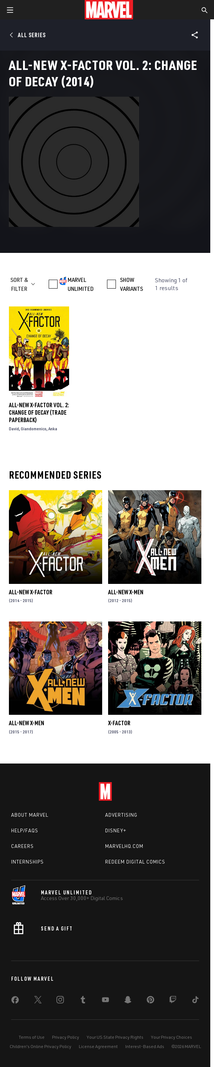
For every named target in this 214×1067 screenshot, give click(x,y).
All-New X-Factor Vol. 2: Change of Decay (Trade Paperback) (39, 412)
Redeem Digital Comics (135, 862)
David (14, 428)
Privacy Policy (65, 1037)
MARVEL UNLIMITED (81, 284)
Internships (27, 862)
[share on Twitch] (172, 1001)
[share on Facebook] (15, 1001)
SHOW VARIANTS (131, 284)
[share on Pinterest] (150, 1001)
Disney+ (115, 830)
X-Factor (119, 723)
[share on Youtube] (105, 1001)
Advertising (121, 815)
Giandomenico (33, 428)
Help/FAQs (24, 830)
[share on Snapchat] (128, 1001)
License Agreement (98, 1046)
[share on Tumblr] (83, 1001)
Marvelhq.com (124, 846)
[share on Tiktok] (195, 1001)
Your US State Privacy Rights (115, 1037)
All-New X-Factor (30, 592)
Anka (52, 428)
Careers (22, 846)
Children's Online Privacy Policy (40, 1046)
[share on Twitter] (38, 1001)
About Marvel (29, 815)
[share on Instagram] (60, 1001)
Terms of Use (32, 1037)
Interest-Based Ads (144, 1046)
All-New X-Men (125, 592)
